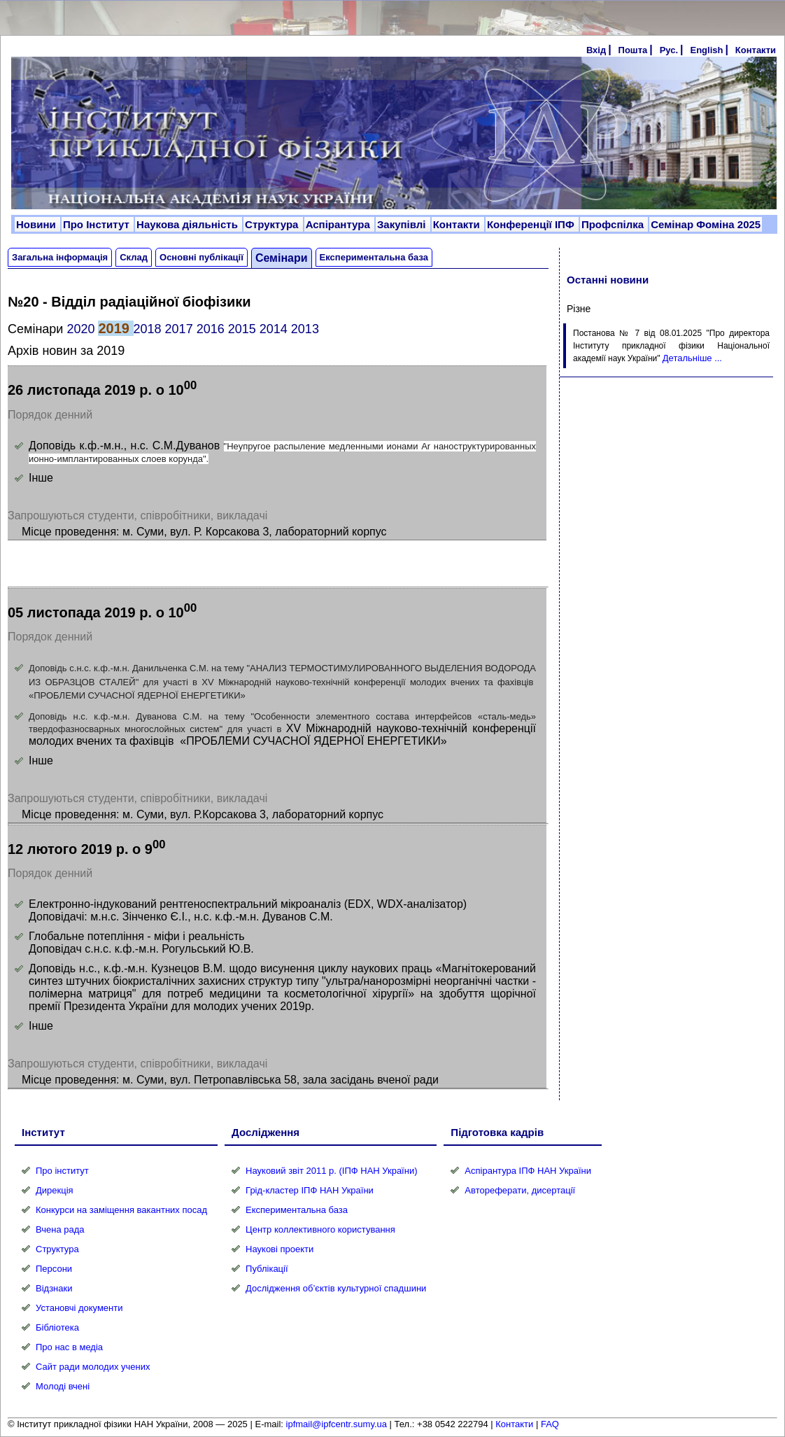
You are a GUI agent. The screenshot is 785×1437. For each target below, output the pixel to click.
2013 (305, 329)
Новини (37, 224)
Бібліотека (57, 1327)
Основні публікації (201, 257)
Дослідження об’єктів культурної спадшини (336, 1288)
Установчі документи (79, 1308)
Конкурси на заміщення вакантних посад (121, 1210)
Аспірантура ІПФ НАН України (528, 1170)
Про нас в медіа (69, 1347)
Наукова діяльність (188, 224)
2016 (211, 329)
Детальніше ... (692, 358)
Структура (273, 224)
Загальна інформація (60, 257)
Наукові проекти (279, 1249)
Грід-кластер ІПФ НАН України (310, 1190)
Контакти (755, 50)
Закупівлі (403, 224)
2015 (242, 329)
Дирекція (54, 1190)
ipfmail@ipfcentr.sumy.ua (336, 1424)
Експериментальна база (374, 257)
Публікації (267, 1268)
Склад (134, 257)
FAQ (550, 1424)
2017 (179, 329)
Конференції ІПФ (532, 224)
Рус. (669, 50)
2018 (148, 329)
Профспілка (613, 224)
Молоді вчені (63, 1386)
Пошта (633, 50)
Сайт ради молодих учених (93, 1366)
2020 (80, 329)
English (706, 50)
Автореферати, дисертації (520, 1190)
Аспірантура (339, 224)
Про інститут (62, 1170)
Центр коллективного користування (320, 1229)
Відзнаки (54, 1288)
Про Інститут (97, 224)
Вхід (596, 50)
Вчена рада (60, 1229)
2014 (274, 329)
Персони (54, 1268)
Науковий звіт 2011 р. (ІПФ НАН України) (331, 1170)
